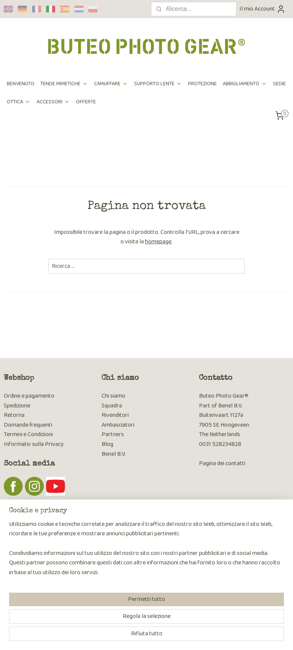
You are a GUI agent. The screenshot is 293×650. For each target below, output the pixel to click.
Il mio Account (262, 9)
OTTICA (19, 102)
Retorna (14, 415)
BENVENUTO (20, 84)
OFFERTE (86, 102)
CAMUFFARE (111, 84)
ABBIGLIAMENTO (245, 84)
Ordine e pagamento (29, 396)
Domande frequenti (28, 425)
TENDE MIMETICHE (64, 84)
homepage (158, 241)
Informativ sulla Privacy (34, 444)
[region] (96, 607)
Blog (107, 444)
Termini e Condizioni (28, 434)
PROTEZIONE (202, 84)
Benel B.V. (114, 454)
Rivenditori (115, 415)
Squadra (112, 405)
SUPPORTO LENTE (158, 84)
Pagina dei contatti (222, 463)
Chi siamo (113, 396)
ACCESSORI (53, 102)
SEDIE (279, 84)
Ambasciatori (118, 425)
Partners (113, 434)
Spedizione (17, 405)
